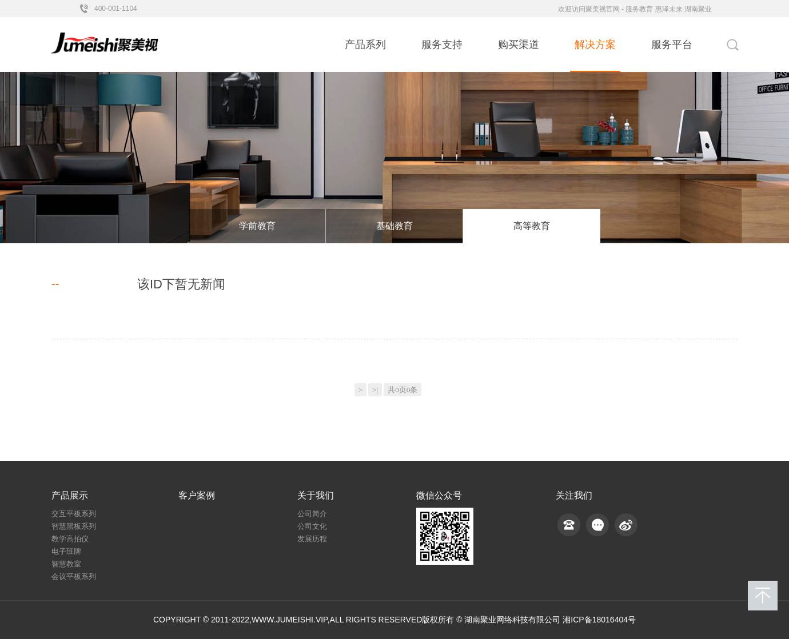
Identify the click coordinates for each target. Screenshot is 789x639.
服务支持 (442, 44)
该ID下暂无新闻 (181, 284)
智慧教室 (66, 564)
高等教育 (531, 226)
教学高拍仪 (70, 538)
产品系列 (365, 44)
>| (375, 389)
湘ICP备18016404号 (599, 619)
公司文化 (312, 526)
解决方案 (595, 44)
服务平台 (671, 44)
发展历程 (312, 538)
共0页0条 (402, 389)
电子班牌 (66, 551)
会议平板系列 (73, 576)
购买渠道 (518, 44)
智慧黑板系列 (73, 526)
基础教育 (394, 226)
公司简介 (312, 513)
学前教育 (257, 226)
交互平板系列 (73, 513)
